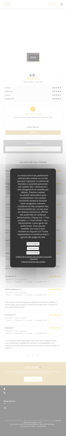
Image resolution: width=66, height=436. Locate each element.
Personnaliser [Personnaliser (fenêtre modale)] (33, 253)
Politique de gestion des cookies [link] (33, 262)
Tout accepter (33, 244)
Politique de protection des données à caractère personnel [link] (34, 258)
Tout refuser (33, 248)
